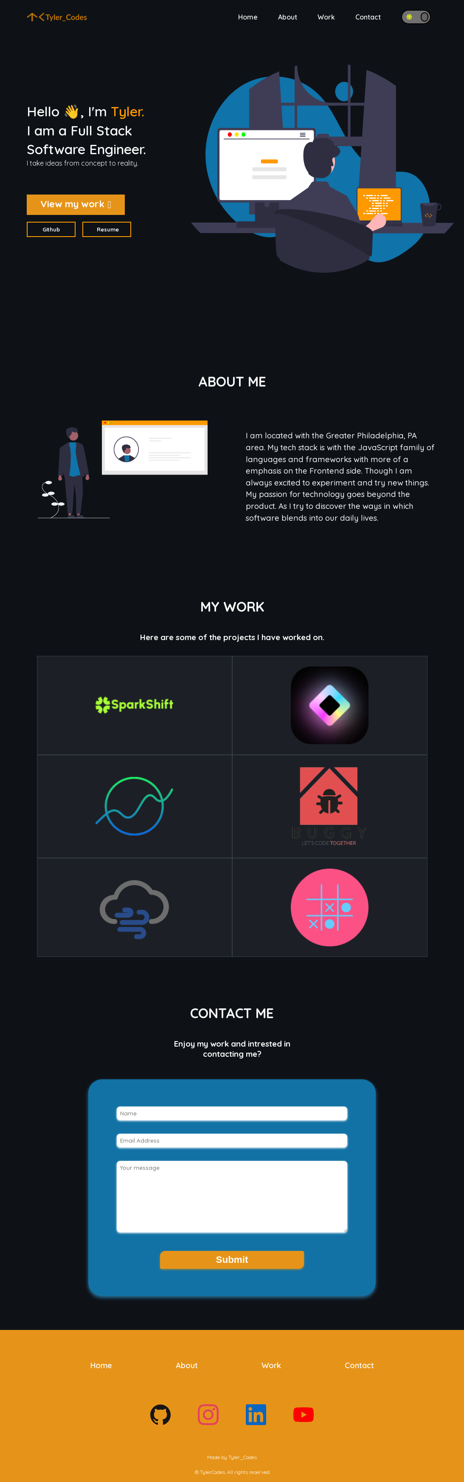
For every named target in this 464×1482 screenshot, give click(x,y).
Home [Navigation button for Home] (248, 17)
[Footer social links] (160, 1422)
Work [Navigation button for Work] (326, 17)
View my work (76, 204)
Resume (108, 229)
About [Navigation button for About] (287, 17)
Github (51, 229)
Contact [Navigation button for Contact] (368, 17)
